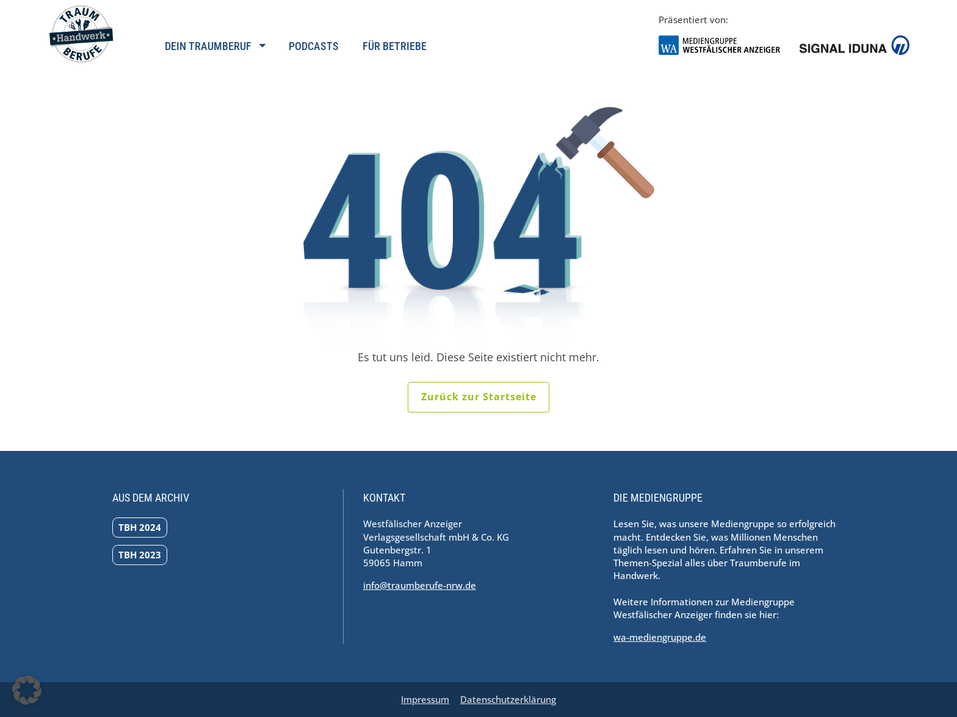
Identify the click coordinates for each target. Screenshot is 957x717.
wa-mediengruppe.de (659, 637)
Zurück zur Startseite (478, 396)
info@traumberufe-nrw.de (419, 585)
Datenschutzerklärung (508, 699)
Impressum (425, 699)
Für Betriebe (395, 46)
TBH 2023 (139, 555)
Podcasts (314, 46)
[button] (27, 690)
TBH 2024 (139, 527)
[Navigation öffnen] (214, 53)
